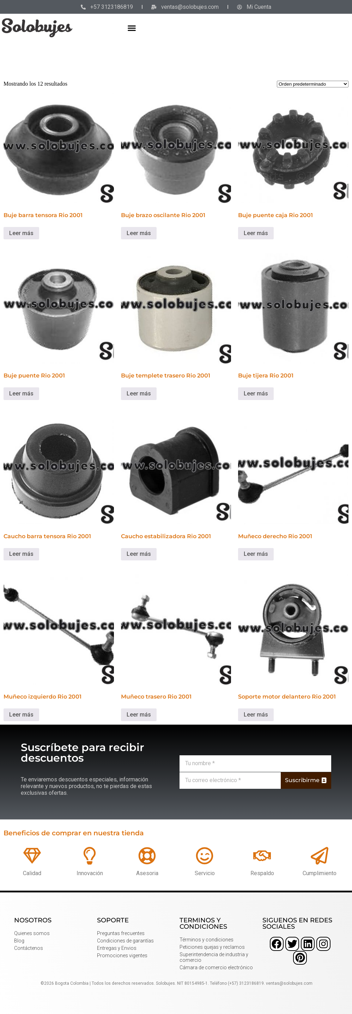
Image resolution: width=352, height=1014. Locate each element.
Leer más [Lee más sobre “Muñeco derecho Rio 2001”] (256, 554)
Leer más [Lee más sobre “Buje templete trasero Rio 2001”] (139, 393)
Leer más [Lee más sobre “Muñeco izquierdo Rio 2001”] (21, 714)
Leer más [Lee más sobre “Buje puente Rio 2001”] (21, 393)
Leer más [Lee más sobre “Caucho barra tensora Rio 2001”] (21, 554)
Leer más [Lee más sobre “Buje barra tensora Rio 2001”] (21, 233)
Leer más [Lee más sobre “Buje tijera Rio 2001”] (256, 393)
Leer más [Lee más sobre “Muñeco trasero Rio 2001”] (139, 714)
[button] (131, 28)
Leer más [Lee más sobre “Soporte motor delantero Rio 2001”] (256, 714)
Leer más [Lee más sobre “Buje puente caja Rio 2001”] (256, 233)
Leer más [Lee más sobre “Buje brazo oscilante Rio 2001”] (139, 233)
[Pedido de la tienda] (312, 84)
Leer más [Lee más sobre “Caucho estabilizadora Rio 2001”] (139, 554)
